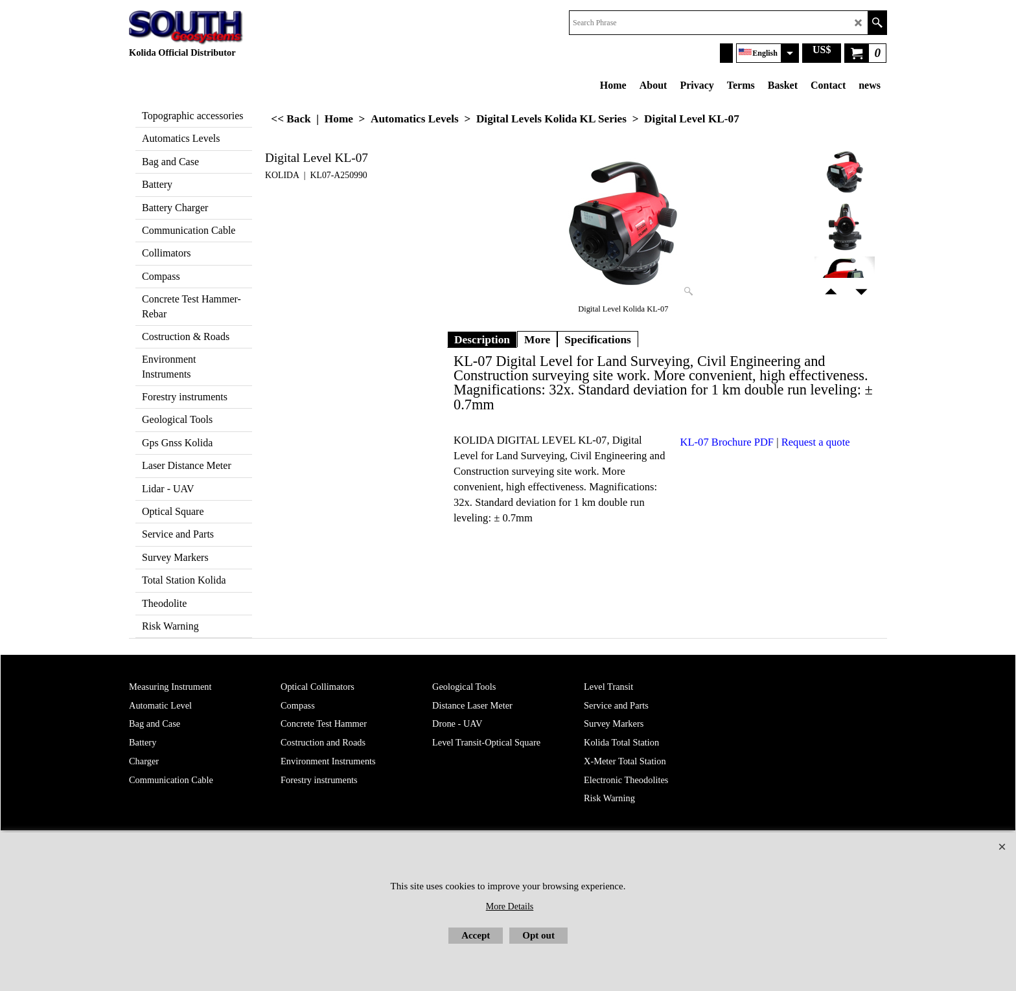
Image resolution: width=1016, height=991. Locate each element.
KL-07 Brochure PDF (727, 442)
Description (482, 339)
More (537, 339)
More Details (509, 906)
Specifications (597, 339)
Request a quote (815, 442)
